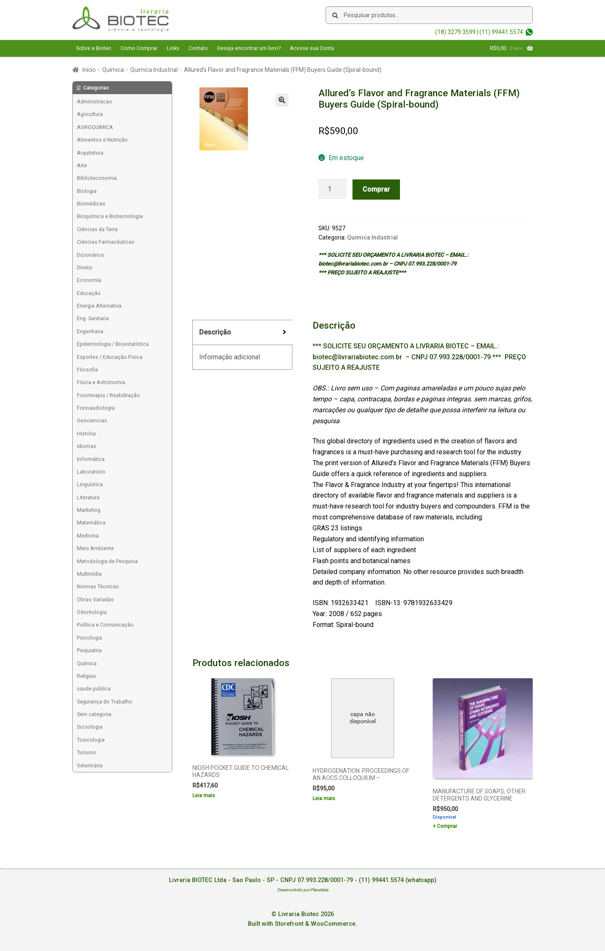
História (86, 433)
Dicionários (90, 255)
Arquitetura (90, 153)
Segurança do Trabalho (104, 701)
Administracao (94, 101)
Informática (91, 459)
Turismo (86, 752)
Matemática (91, 522)
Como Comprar (139, 48)
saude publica (93, 688)
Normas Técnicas (98, 586)
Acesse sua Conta (312, 48)
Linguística (90, 484)
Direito (84, 267)
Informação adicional (229, 357)
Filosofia (87, 369)
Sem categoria (94, 714)
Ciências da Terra (97, 229)
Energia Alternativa (99, 306)
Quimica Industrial (154, 69)
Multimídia (89, 574)
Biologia (87, 191)
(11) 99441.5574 (501, 32)
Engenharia (90, 331)
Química (113, 69)
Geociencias (92, 420)
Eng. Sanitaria (93, 318)
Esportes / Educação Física (109, 357)
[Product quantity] (332, 189)
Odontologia (92, 612)
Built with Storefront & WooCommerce (301, 923)
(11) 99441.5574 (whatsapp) (398, 880)
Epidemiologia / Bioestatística (113, 344)
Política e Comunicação (105, 625)
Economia (89, 280)
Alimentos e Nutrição (102, 140)
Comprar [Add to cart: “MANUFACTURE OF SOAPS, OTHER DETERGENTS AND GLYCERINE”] (447, 826)
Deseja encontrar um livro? (249, 48)
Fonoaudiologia (96, 408)
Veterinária (90, 765)
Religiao (86, 676)
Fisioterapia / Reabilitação (108, 395)
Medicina (88, 535)
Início (89, 69)
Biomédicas (91, 203)
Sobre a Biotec (93, 48)
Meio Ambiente (95, 548)
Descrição (215, 332)
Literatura (88, 497)
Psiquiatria (89, 650)
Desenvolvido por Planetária (302, 890)
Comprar (376, 189)
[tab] (242, 332)
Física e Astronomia (101, 382)
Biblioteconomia (97, 178)
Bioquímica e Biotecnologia (110, 216)
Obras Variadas (95, 599)
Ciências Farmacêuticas (105, 242)
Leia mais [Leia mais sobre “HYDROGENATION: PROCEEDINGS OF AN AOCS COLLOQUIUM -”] (324, 798)
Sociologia (90, 727)
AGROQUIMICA (95, 127)
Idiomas (86, 446)
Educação (89, 293)
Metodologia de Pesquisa (107, 561)
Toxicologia (91, 740)
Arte (82, 165)
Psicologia (89, 638)
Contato (198, 48)
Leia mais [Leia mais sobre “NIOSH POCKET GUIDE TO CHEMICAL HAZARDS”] (203, 795)
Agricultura (90, 114)
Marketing (88, 510)
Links (173, 48)
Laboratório (91, 472)
